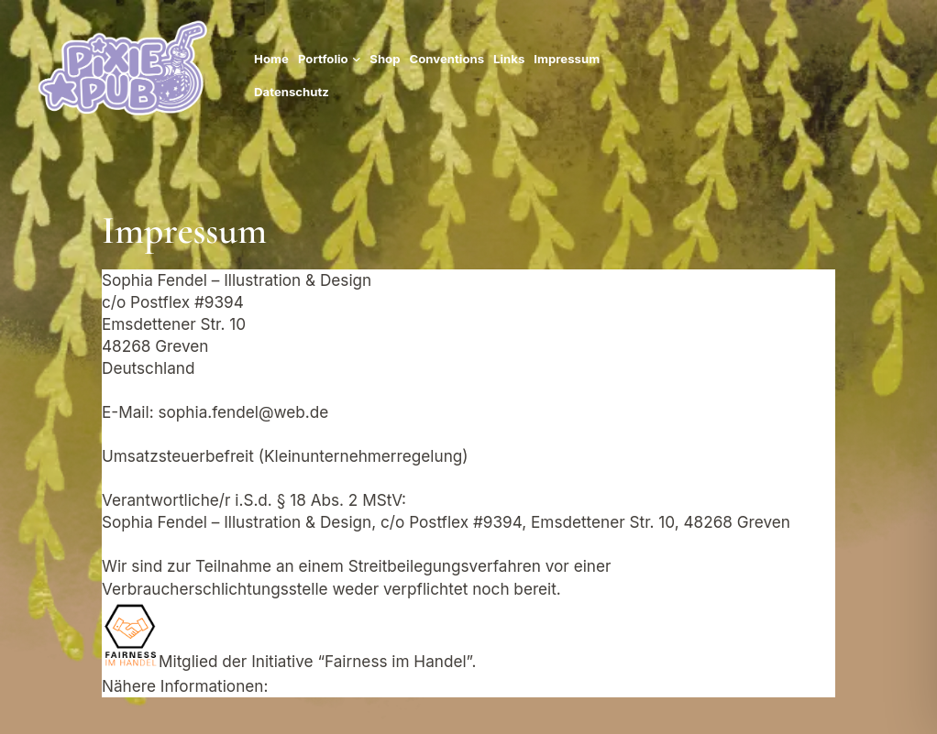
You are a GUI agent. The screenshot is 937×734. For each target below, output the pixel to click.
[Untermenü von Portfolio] (356, 58)
